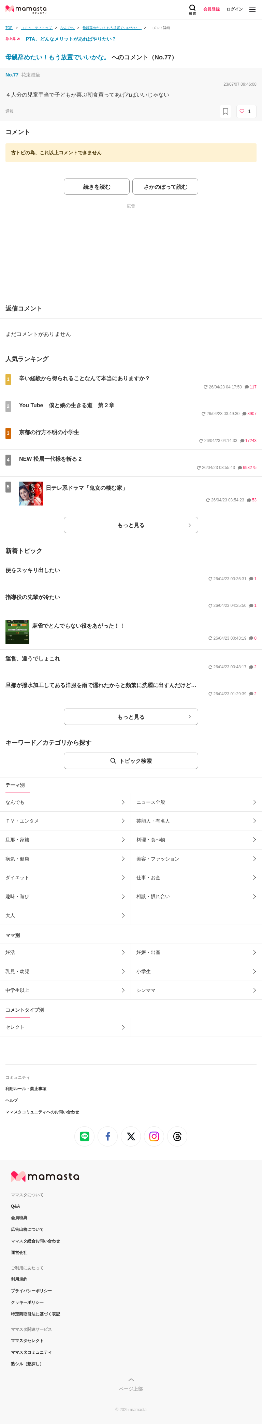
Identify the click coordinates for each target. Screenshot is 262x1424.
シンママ (146, 990)
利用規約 (19, 1279)
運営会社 (19, 1253)
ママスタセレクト (27, 1341)
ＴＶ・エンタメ (22, 821)
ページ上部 (131, 1389)
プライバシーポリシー (31, 1291)
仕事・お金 (148, 877)
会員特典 (19, 1218)
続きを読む (97, 187)
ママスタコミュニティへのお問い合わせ (42, 1112)
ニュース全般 (150, 802)
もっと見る (131, 525)
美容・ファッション (157, 858)
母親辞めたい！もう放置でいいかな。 (58, 57)
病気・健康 (17, 858)
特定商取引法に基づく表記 (35, 1314)
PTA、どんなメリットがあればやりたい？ (71, 39)
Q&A (15, 1206)
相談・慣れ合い (153, 896)
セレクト (15, 1027)
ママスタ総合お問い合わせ (35, 1241)
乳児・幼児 (17, 971)
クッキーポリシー (27, 1302)
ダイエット (17, 877)
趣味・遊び (17, 896)
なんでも (15, 802)
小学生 (143, 971)
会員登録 (211, 9)
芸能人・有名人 (153, 821)
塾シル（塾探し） (27, 1364)
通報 (9, 111)
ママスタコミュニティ (31, 1352)
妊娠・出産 (148, 952)
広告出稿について (27, 1229)
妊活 (10, 952)
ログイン (235, 9)
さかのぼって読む (165, 187)
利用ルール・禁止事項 (25, 1089)
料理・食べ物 (150, 839)
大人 (10, 915)
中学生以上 (17, 990)
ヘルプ (11, 1100)
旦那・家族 (17, 839)
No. (11, 74)
